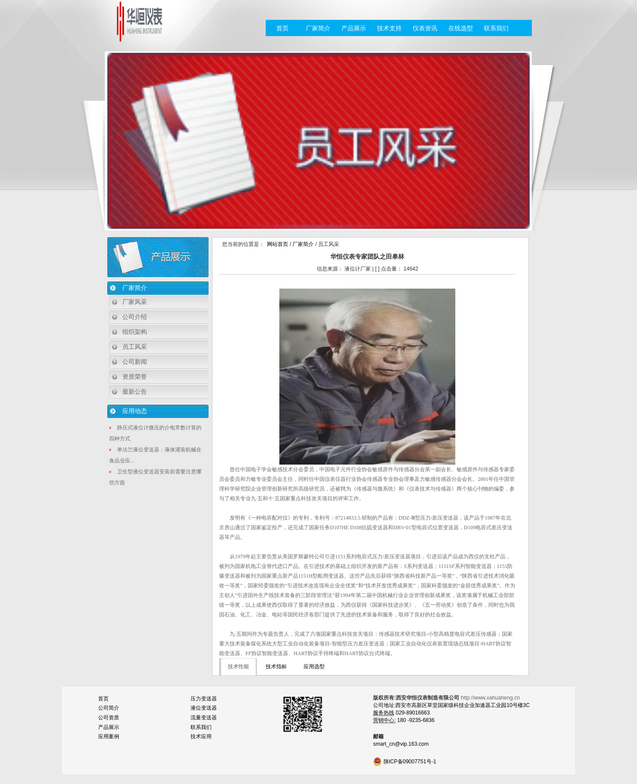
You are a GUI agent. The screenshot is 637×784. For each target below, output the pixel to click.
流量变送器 (203, 717)
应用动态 (134, 410)
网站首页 (277, 244)
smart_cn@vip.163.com (400, 744)
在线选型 (460, 28)
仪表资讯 (425, 28)
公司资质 (108, 717)
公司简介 (108, 708)
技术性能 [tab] (238, 666)
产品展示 (353, 28)
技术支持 (389, 28)
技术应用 (201, 736)
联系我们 (496, 28)
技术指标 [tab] (276, 666)
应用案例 (108, 736)
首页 (282, 28)
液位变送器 (203, 708)
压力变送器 (203, 699)
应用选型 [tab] (314, 666)
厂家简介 (318, 28)
